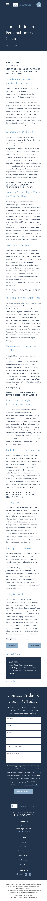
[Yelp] (21, 874)
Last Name (10, 726)
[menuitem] (13, 897)
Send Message (23, 791)
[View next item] (14, 681)
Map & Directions (23, 832)
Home (23, 842)
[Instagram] (30, 874)
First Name (10, 719)
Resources (23, 855)
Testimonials (23, 860)
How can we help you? (14, 754)
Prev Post (12, 646)
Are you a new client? (14, 746)
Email (8, 740)
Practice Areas (23, 851)
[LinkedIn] (26, 874)
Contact (23, 864)
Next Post (35, 646)
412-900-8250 (23, 815)
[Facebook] (17, 874)
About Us (23, 846)
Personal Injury (22, 639)
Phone (8, 733)
